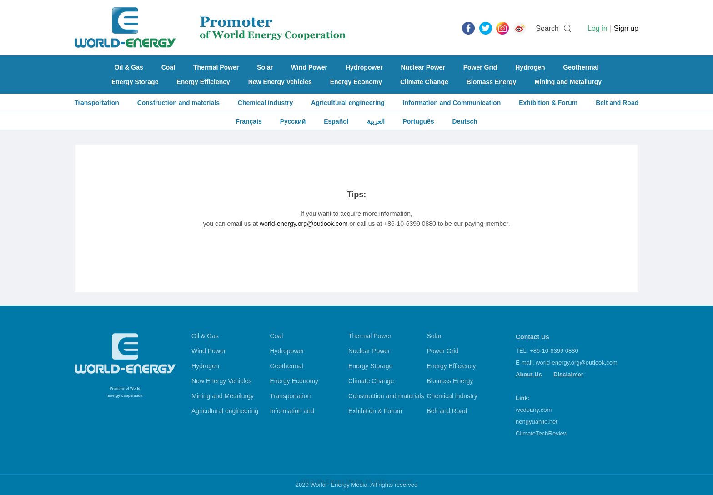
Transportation (97, 102)
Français (249, 121)
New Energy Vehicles (280, 81)
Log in (597, 28)
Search (547, 28)
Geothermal (580, 67)
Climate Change (424, 81)
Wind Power (309, 67)
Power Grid (480, 67)
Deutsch (464, 121)
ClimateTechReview (541, 433)
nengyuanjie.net (536, 421)
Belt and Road (617, 102)
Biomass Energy (492, 81)
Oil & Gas (129, 67)
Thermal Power (216, 67)
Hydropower (364, 67)
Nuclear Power (423, 67)
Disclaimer (568, 374)
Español (336, 121)
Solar (265, 67)
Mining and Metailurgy (568, 81)
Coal (168, 67)
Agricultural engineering (348, 102)
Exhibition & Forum (548, 102)
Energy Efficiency (203, 81)
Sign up (626, 28)
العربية (376, 121)
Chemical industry (265, 102)
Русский (293, 121)
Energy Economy (356, 81)
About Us (529, 374)
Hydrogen (530, 67)
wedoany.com (534, 409)
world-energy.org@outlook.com (304, 223)
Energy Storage (134, 81)
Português (418, 121)
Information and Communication (452, 102)
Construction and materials (178, 102)
